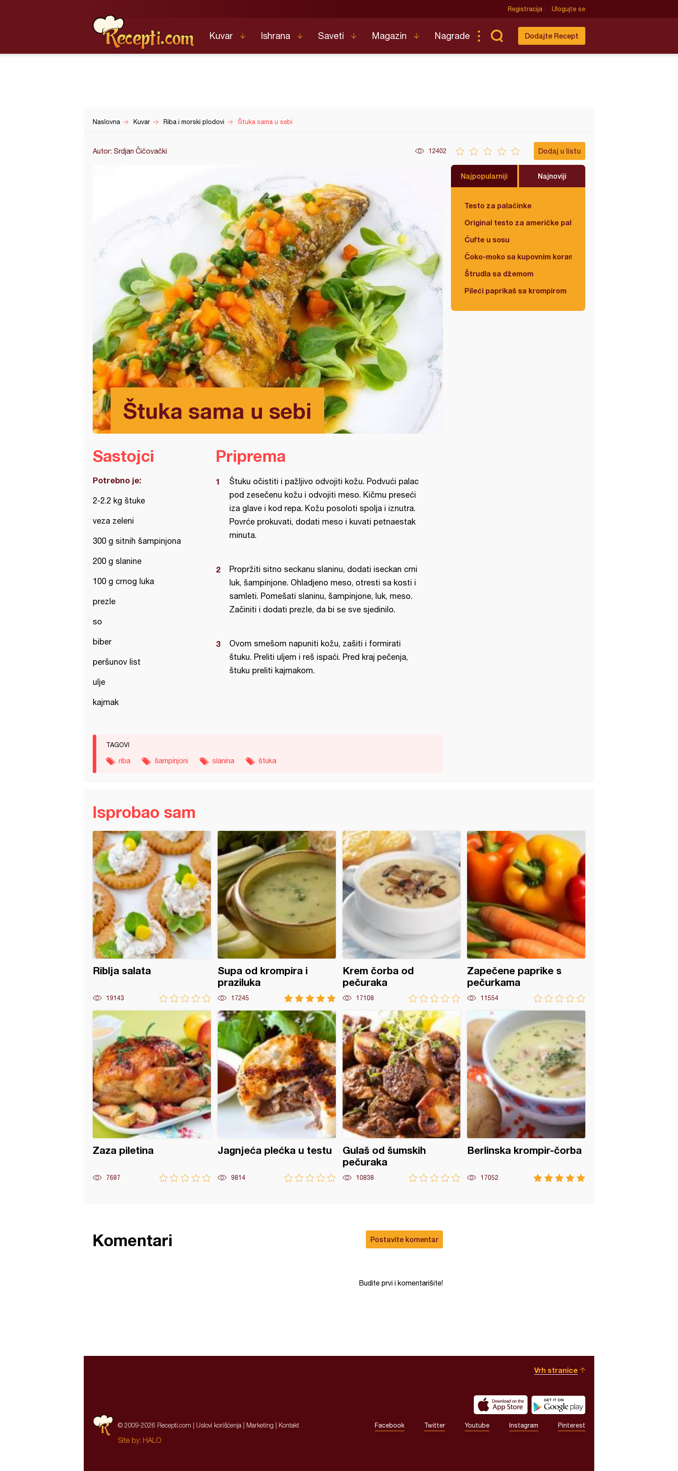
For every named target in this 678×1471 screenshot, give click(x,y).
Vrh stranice (556, 1370)
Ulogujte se (568, 9)
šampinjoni (171, 761)
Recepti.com (144, 32)
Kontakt (289, 1425)
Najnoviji (552, 176)
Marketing (260, 1425)
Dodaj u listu (559, 150)
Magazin (389, 35)
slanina (223, 761)
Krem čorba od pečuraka (402, 916)
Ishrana (275, 35)
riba (124, 761)
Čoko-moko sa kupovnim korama (518, 256)
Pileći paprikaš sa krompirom (515, 290)
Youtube (477, 1425)
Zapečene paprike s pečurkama (526, 916)
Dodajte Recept (552, 35)
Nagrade (452, 35)
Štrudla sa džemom (498, 273)
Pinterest (571, 1425)
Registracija (525, 9)
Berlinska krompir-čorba (526, 1096)
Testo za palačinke (498, 205)
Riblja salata (152, 916)
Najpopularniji (484, 176)
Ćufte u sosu (487, 239)
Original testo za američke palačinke (518, 222)
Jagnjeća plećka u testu (277, 1096)
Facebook (389, 1425)
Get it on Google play (558, 1404)
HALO (152, 1440)
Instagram (523, 1425)
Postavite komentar (404, 1239)
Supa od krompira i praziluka (277, 916)
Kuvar (221, 35)
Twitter (434, 1425)
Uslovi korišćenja (218, 1425)
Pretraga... (496, 36)
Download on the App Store (501, 1404)
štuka (267, 761)
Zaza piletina (152, 1096)
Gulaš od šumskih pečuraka (402, 1096)
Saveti (331, 35)
